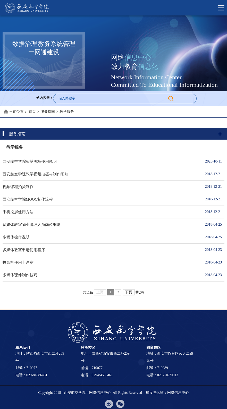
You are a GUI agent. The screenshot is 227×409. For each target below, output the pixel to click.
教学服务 (67, 112)
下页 (128, 292)
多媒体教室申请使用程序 (101, 250)
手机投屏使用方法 (101, 212)
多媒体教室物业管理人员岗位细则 (101, 224)
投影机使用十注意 (101, 262)
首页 (32, 112)
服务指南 (47, 112)
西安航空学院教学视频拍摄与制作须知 (101, 174)
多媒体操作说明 (101, 237)
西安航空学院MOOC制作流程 (101, 199)
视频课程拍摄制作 (101, 187)
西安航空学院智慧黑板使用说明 (101, 161)
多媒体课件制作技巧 (101, 275)
